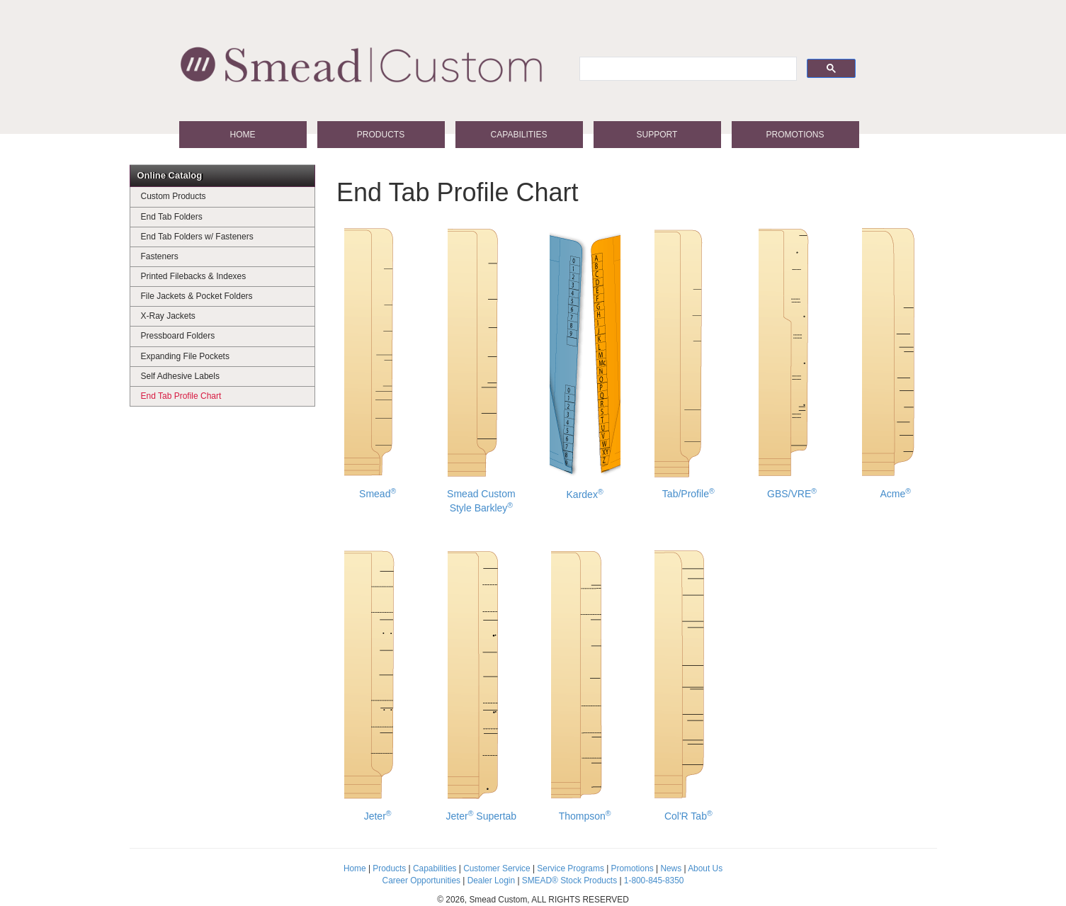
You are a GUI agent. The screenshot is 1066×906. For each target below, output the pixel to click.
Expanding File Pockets (185, 356)
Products (380, 135)
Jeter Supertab (481, 684)
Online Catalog (170, 175)
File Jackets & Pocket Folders (197, 296)
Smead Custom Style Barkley (481, 369)
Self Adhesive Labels (180, 376)
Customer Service (497, 868)
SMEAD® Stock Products (569, 880)
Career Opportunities (421, 880)
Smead (378, 362)
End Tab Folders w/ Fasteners (197, 237)
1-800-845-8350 (654, 880)
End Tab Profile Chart (181, 396)
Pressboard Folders (178, 336)
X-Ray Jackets (168, 316)
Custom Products (173, 196)
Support (657, 135)
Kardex (585, 362)
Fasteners (159, 256)
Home (243, 135)
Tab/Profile (688, 362)
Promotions (795, 135)
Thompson (584, 684)
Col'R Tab (688, 684)
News (670, 868)
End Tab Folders (172, 217)
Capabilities (519, 135)
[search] (686, 69)
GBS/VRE (792, 362)
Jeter (378, 684)
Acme (895, 362)
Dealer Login (491, 880)
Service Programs (570, 868)
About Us (705, 868)
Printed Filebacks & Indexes (193, 276)
